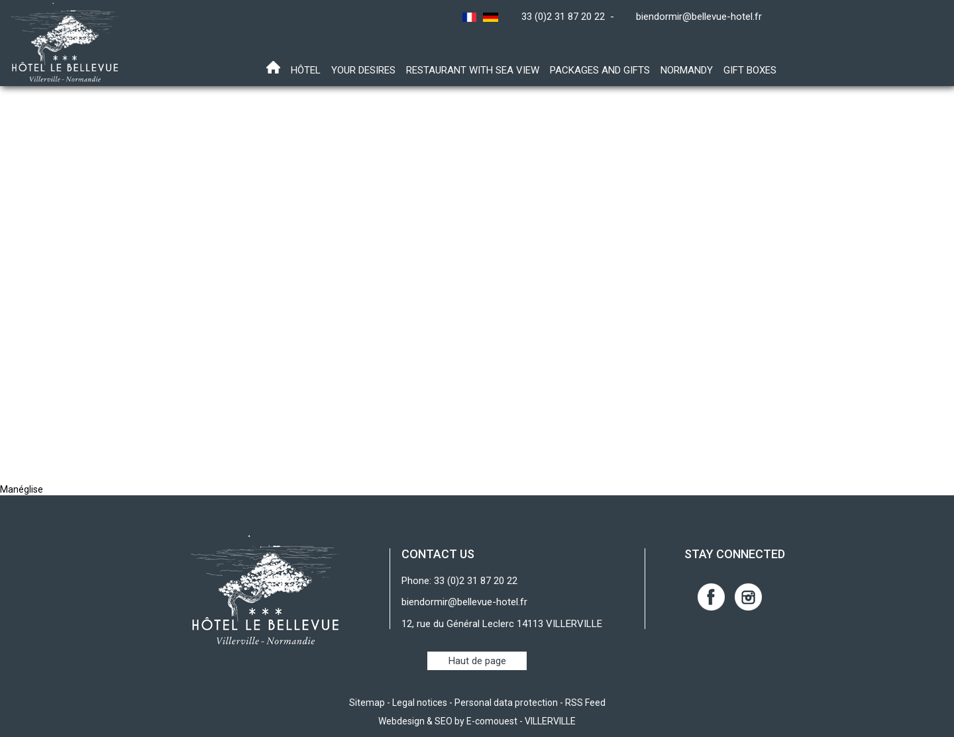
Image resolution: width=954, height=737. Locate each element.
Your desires (363, 70)
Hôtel (306, 70)
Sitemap (367, 702)
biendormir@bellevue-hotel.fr (699, 17)
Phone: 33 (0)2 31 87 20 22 (459, 581)
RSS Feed (585, 702)
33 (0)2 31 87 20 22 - (570, 17)
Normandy (687, 70)
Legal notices (419, 702)
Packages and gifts (600, 70)
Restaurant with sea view (472, 70)
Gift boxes (749, 70)
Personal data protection (506, 702)
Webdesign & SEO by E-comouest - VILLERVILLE (477, 721)
